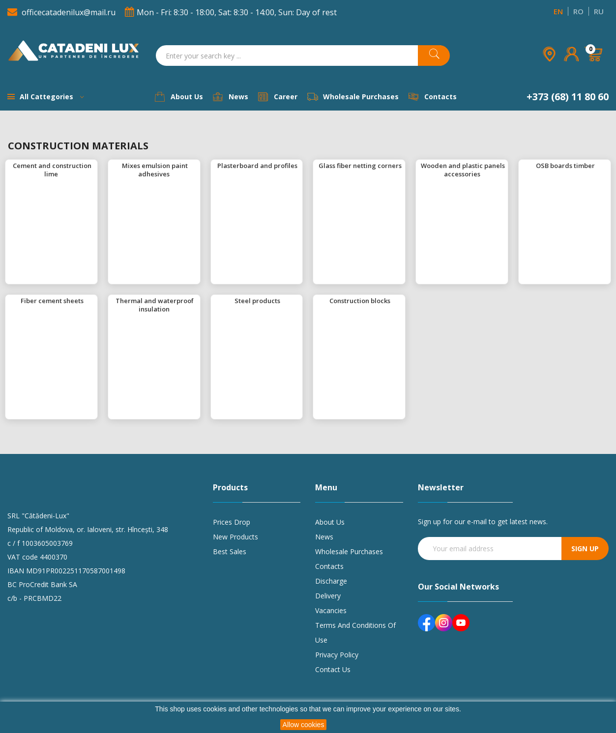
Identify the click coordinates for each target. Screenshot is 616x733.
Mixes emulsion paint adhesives (155, 169)
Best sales (229, 551)
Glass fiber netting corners (360, 165)
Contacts (329, 566)
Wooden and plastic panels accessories (463, 169)
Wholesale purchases (349, 551)
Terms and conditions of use (355, 632)
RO (578, 11)
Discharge (331, 581)
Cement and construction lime (52, 169)
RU (599, 11)
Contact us (333, 669)
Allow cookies (303, 725)
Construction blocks (359, 300)
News (324, 536)
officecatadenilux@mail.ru (62, 12)
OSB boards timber (565, 165)
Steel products (257, 300)
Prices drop (231, 522)
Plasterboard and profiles (257, 165)
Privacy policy (336, 654)
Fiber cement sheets (52, 300)
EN (558, 11)
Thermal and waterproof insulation (155, 304)
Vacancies (331, 610)
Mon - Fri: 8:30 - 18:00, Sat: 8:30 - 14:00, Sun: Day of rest (231, 12)
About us (330, 522)
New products (235, 536)
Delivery (328, 595)
